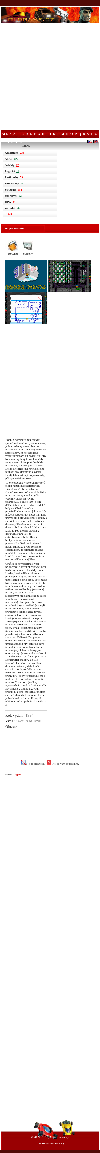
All (5, 134)
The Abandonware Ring (50, 1143)
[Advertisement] (50, 77)
